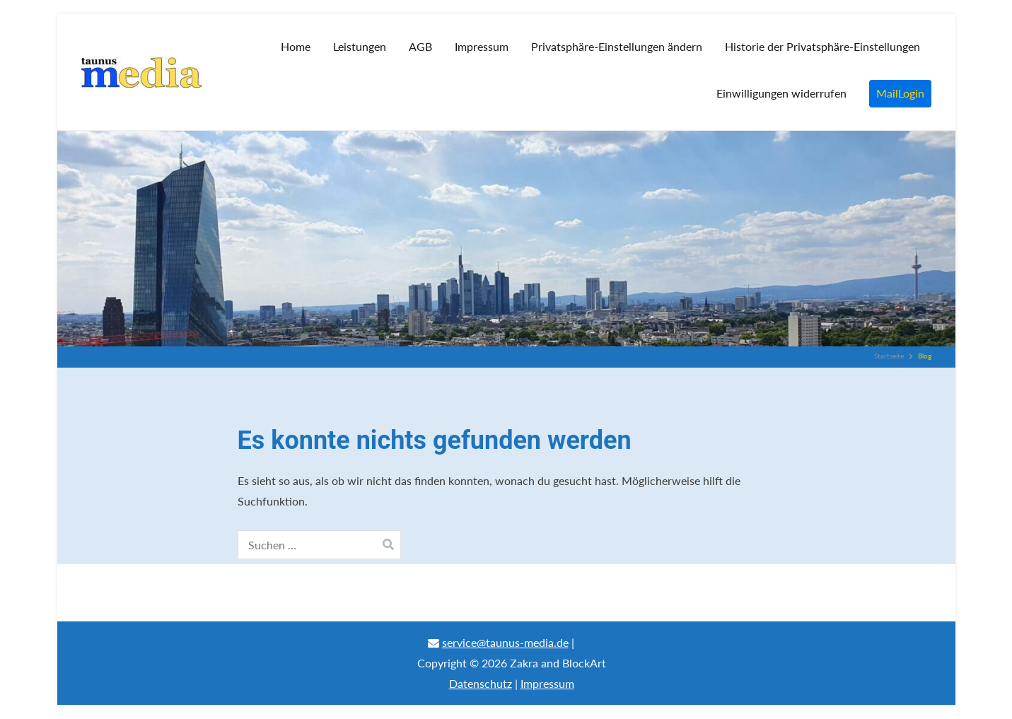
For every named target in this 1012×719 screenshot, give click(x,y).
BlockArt (584, 663)
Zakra (524, 663)
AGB (420, 46)
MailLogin (900, 93)
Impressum (481, 46)
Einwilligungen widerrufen (781, 93)
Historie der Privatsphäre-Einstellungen (822, 46)
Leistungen (359, 46)
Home (295, 46)
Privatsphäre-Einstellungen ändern (616, 46)
